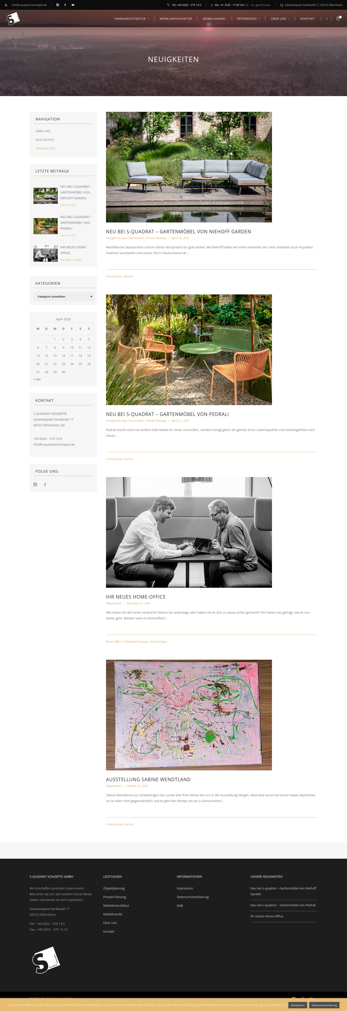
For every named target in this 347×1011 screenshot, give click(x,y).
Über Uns (43, 131)
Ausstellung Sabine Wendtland (148, 779)
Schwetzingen (158, 641)
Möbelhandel (112, 914)
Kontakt (109, 931)
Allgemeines (113, 603)
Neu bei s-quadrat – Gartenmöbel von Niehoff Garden (76, 192)
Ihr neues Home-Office (136, 597)
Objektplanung (114, 888)
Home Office (114, 641)
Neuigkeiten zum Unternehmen (125, 238)
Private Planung (156, 238)
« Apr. (37, 379)
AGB (180, 905)
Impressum (185, 888)
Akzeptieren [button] (298, 1005)
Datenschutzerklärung (193, 897)
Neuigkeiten (45, 148)
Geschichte (45, 140)
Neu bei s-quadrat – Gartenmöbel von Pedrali (76, 222)
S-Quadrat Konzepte (136, 641)
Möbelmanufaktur (116, 905)
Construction (114, 276)
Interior (128, 276)
